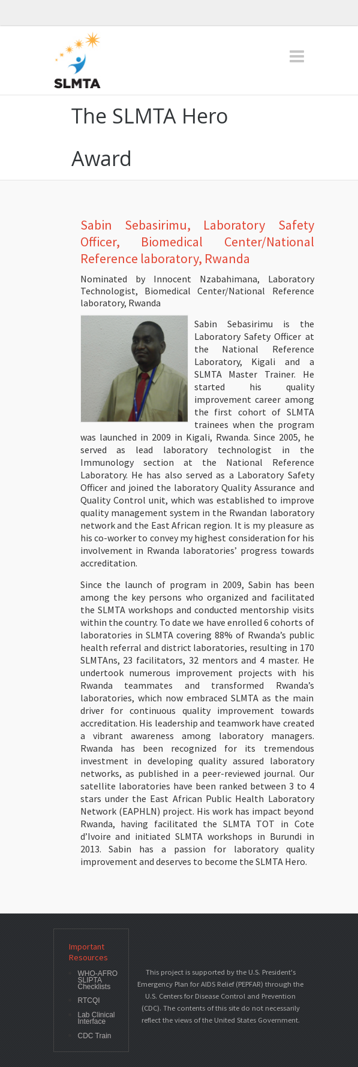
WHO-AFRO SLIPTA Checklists (98, 980)
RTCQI (89, 1000)
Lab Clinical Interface (96, 1018)
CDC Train (95, 1036)
